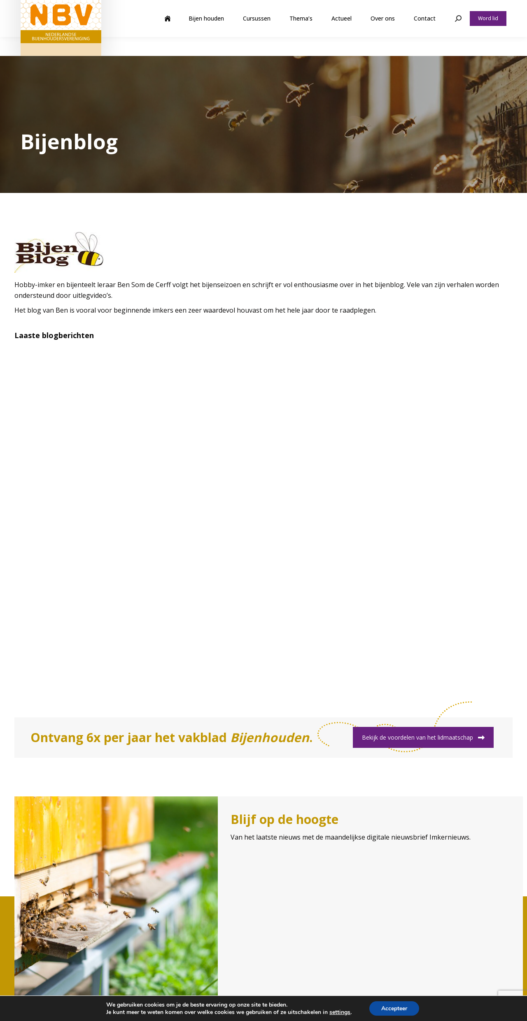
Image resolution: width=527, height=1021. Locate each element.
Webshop (442, 9)
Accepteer (394, 1008)
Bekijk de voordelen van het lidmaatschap (423, 737)
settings (339, 1012)
